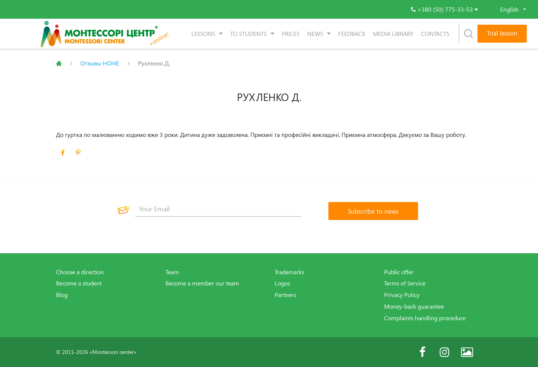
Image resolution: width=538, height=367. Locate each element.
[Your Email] (218, 209)
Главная (59, 63)
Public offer (399, 272)
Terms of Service (405, 283)
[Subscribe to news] (373, 211)
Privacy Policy (402, 295)
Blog (62, 295)
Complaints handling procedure (425, 318)
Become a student (79, 283)
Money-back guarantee (414, 306)
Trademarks (289, 272)
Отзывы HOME (99, 63)
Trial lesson (502, 33)
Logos (282, 283)
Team (172, 272)
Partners (285, 295)
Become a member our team (202, 283)
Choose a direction (80, 272)
